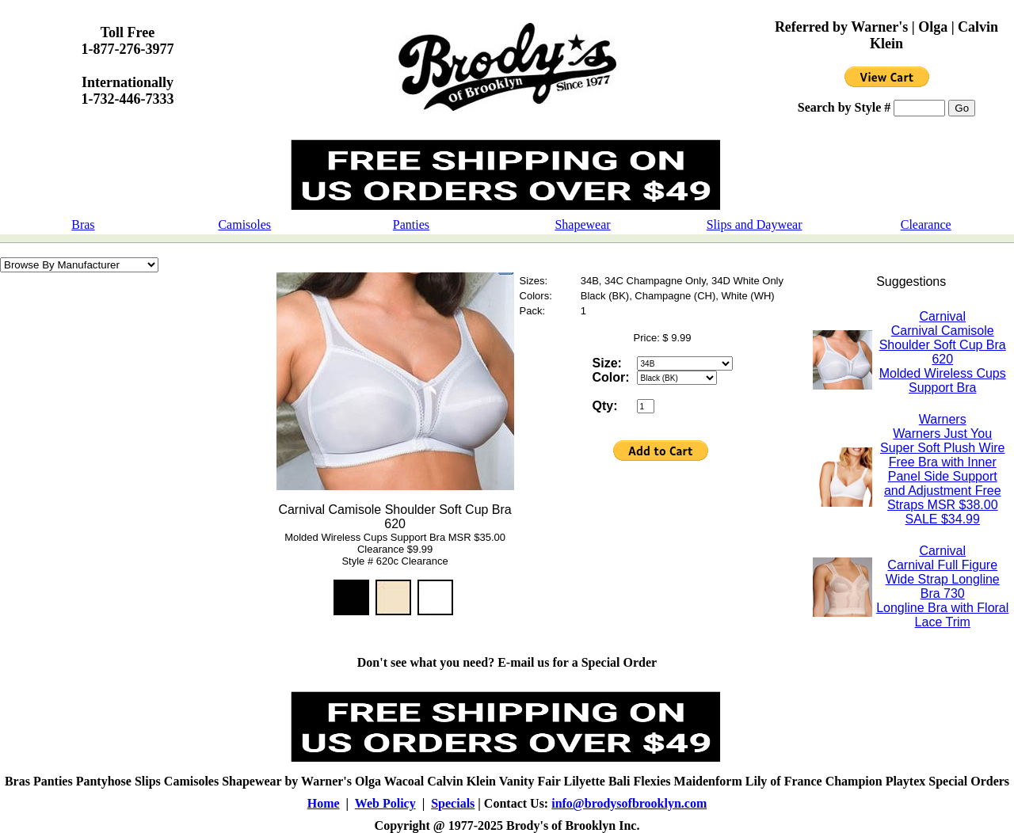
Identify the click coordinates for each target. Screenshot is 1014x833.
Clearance (926, 224)
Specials (453, 803)
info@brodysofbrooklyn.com (629, 803)
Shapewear (582, 224)
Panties (411, 224)
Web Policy (385, 803)
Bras (82, 224)
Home (323, 803)
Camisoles (244, 224)
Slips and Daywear (754, 224)
